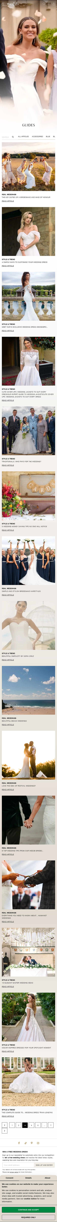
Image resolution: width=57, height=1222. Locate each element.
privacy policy (14, 1172)
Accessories (37, 136)
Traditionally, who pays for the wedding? (21, 461)
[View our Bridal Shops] (48, 4)
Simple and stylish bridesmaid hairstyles (21, 591)
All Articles (23, 136)
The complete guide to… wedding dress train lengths (27, 1112)
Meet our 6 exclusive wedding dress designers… (25, 327)
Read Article (8, 201)
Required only (28, 1217)
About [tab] (47, 1178)
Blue (48, 136)
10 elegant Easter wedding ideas (17, 983)
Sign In (53, 4)
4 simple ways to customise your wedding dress (24, 262)
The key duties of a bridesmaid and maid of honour (26, 197)
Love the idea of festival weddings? (19, 786)
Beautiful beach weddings (14, 721)
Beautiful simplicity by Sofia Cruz (18, 656)
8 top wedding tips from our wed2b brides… (22, 850)
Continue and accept (28, 1210)
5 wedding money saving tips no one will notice (24, 526)
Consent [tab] (9, 1178)
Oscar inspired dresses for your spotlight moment (26, 1047)
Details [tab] (28, 1178)
